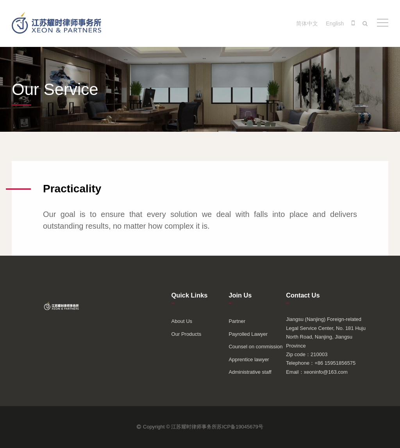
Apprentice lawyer (249, 359)
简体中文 (307, 23)
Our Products (186, 334)
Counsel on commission (255, 346)
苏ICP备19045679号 (240, 427)
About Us (181, 321)
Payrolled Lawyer (248, 334)
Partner (237, 321)
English (335, 23)
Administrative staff (250, 372)
